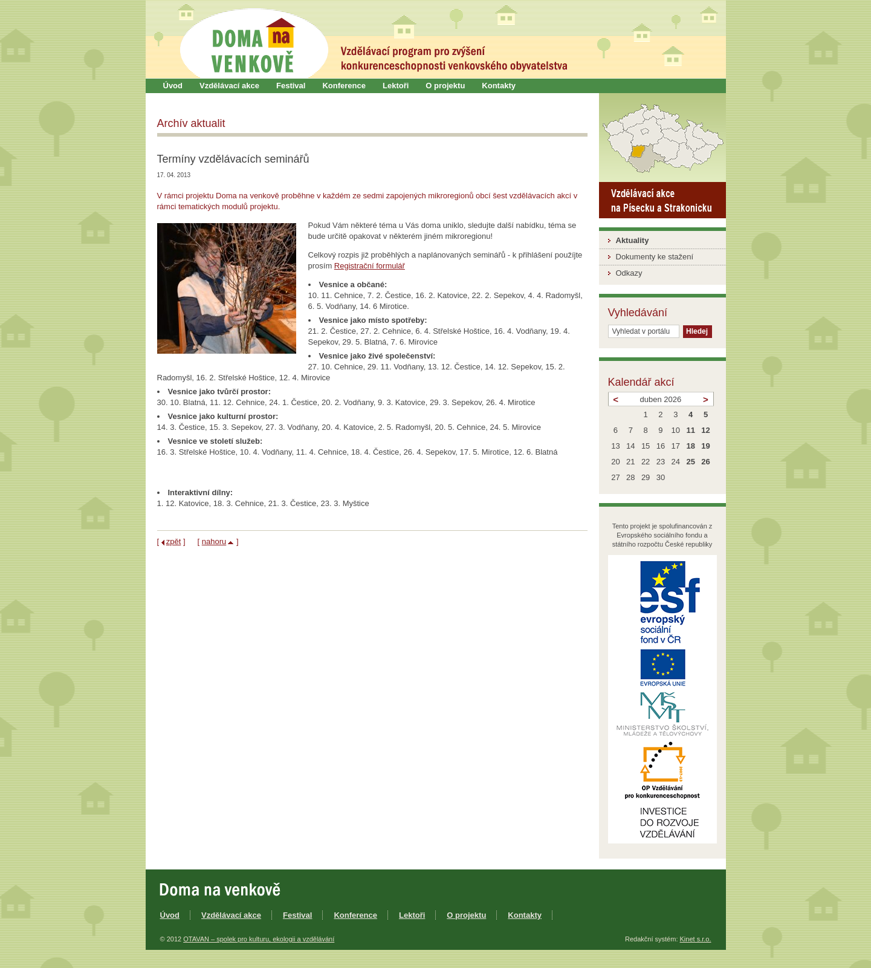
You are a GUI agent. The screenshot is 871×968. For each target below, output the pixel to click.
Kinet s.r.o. (695, 939)
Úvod (173, 85)
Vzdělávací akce (229, 85)
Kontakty (499, 85)
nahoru (214, 541)
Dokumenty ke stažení (655, 256)
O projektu (445, 85)
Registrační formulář (369, 265)
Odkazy (629, 273)
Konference (344, 85)
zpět (173, 541)
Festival (290, 85)
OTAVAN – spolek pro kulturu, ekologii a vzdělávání (258, 939)
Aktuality (632, 240)
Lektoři (396, 85)
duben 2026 (661, 399)
